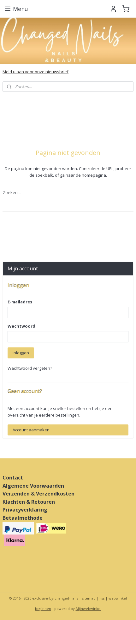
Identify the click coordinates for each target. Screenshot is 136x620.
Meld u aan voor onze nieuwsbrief (35, 72)
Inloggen (21, 353)
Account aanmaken (31, 430)
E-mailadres (20, 302)
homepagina (94, 175)
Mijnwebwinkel (88, 608)
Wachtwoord (21, 326)
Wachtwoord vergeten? (30, 368)
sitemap (89, 598)
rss (102, 598)
